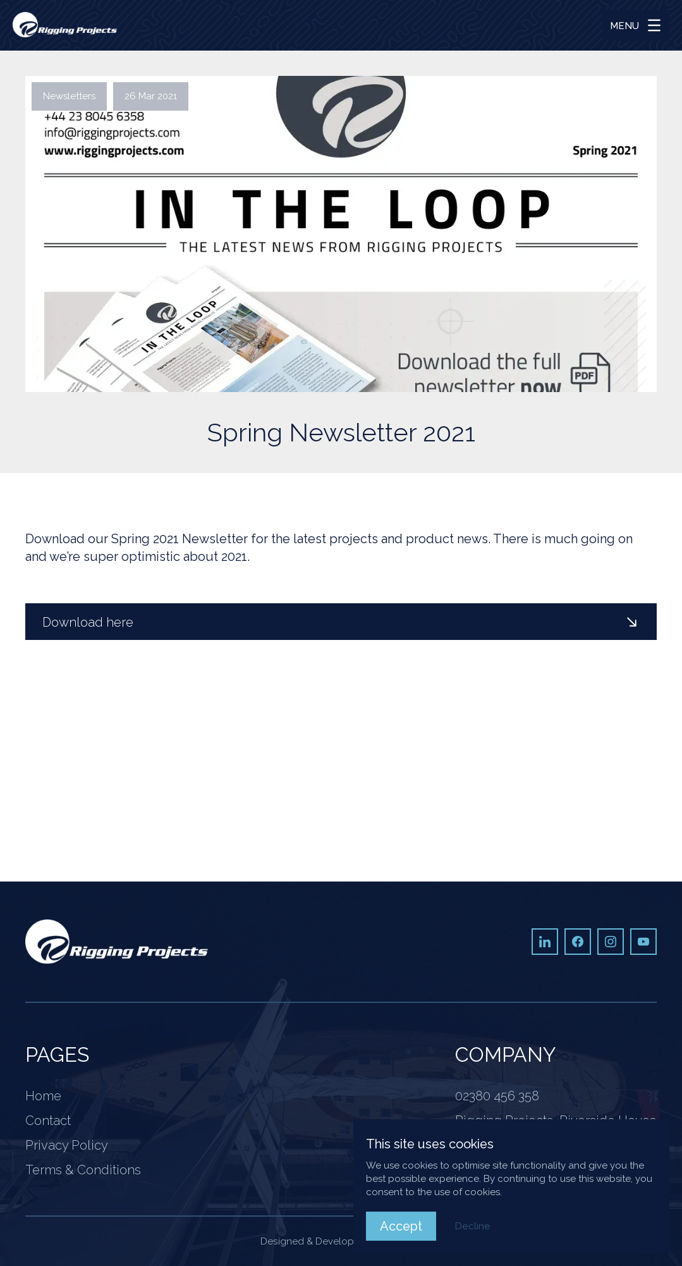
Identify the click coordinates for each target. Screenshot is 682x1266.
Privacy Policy (66, 1145)
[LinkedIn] (545, 941)
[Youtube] (643, 941)
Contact (48, 1120)
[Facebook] (577, 941)
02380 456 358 (497, 1095)
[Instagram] (610, 941)
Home (43, 1095)
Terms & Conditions (83, 1169)
